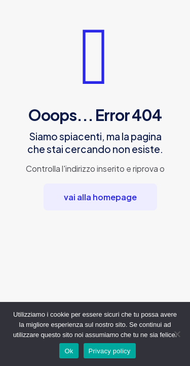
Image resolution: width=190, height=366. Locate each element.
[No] (177, 334)
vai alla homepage (100, 197)
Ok (68, 351)
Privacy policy (110, 351)
